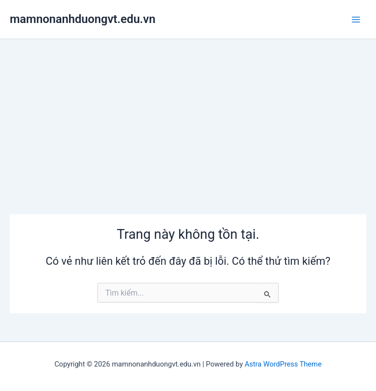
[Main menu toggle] (356, 19)
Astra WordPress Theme (283, 364)
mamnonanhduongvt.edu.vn (82, 19)
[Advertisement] (188, 112)
